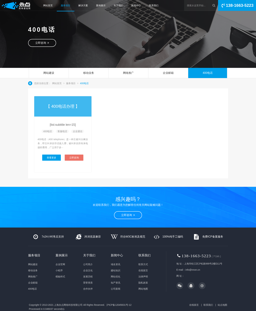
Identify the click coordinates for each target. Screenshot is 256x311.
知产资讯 (115, 282)
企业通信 (77, 131)
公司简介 (88, 264)
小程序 (59, 270)
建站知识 (115, 270)
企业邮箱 (168, 72)
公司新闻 (115, 288)
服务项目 (65, 5)
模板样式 (60, 276)
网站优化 (115, 276)
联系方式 (143, 264)
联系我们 (153, 5)
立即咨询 (42, 42)
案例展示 (101, 5)
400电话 (208, 72)
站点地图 (222, 305)
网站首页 (48, 5)
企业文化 (88, 270)
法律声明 (143, 276)
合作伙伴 (88, 288)
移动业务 (88, 72)
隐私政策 (143, 282)
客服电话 (62, 131)
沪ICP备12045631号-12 (118, 305)
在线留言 (143, 270)
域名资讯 (115, 264)
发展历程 (88, 276)
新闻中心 (136, 5)
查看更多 (51, 157)
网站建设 (48, 72)
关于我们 (118, 5)
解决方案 (83, 5)
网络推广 (128, 72)
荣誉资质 (88, 282)
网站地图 (143, 288)
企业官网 (60, 264)
